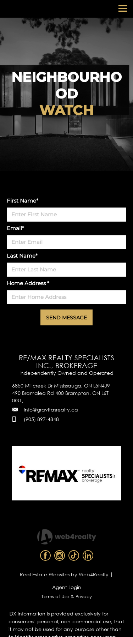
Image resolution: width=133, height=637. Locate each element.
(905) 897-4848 (41, 419)
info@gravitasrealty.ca (51, 410)
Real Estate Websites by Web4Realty (64, 574)
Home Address (28, 283)
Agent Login (66, 587)
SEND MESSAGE (66, 317)
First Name (22, 200)
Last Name (22, 255)
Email (15, 228)
